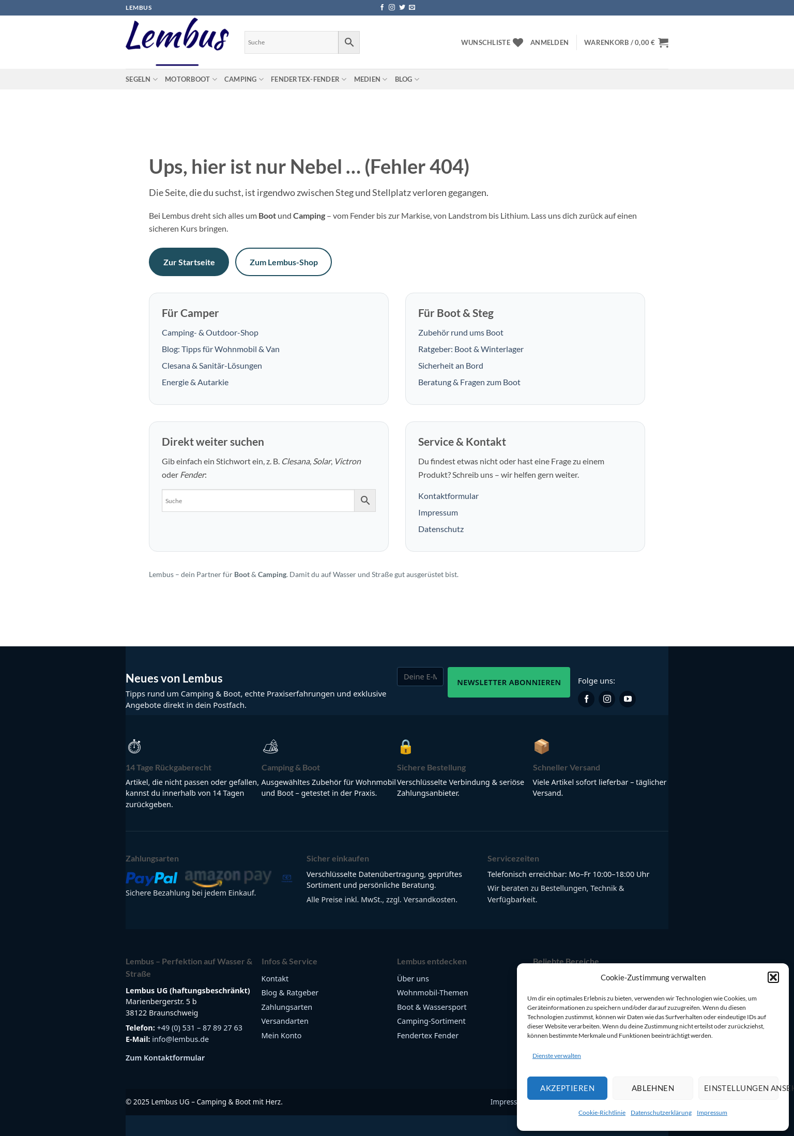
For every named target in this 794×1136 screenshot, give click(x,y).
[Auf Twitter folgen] (402, 7)
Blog (407, 79)
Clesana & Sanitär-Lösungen (212, 365)
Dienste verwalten (556, 1055)
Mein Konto (282, 1035)
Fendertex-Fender (309, 79)
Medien (371, 79)
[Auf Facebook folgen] (382, 7)
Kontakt (275, 978)
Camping (244, 79)
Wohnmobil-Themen (432, 992)
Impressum (712, 1112)
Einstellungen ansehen (741, 1088)
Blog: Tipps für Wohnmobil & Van (221, 349)
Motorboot (191, 79)
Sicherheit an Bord (450, 365)
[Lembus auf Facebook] (586, 699)
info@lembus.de (180, 1039)
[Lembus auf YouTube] (627, 699)
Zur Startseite (189, 262)
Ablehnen (653, 1088)
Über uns (413, 978)
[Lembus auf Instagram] (607, 699)
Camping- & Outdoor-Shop (210, 332)
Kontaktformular (448, 496)
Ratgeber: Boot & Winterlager (471, 349)
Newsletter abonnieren (509, 682)
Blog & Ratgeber (290, 992)
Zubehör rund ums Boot (460, 332)
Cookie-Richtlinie (601, 1112)
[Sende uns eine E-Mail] (412, 7)
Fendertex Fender (428, 1035)
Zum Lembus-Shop (284, 262)
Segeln (142, 79)
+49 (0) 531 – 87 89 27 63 (199, 1028)
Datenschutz (441, 529)
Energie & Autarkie (195, 382)
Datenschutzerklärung (661, 1112)
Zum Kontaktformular (165, 1058)
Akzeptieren (567, 1088)
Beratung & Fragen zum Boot (469, 382)
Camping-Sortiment (431, 1021)
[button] (773, 977)
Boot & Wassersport (432, 1007)
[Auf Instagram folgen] (392, 7)
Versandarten (285, 1021)
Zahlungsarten (287, 1007)
